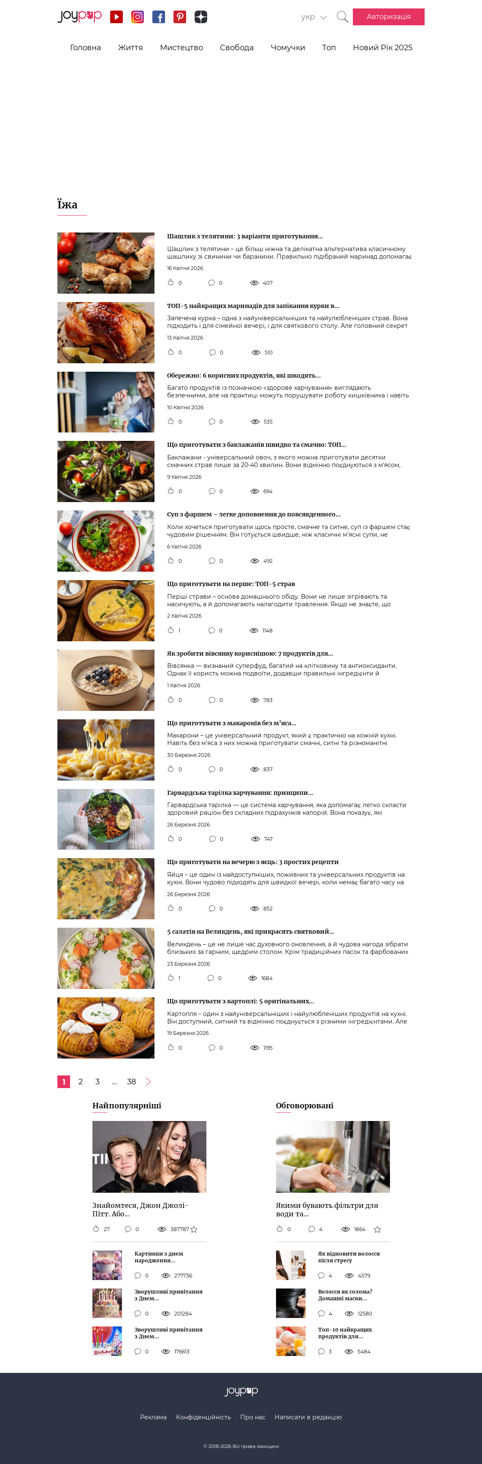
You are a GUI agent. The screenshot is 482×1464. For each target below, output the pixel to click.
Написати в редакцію (308, 1417)
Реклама (153, 1417)
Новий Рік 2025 (382, 47)
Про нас (252, 1417)
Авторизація (389, 17)
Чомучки (288, 47)
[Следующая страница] (148, 1081)
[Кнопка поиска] (343, 17)
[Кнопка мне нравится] (170, 282)
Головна (85, 47)
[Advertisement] (241, 135)
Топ (329, 47)
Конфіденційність (203, 1417)
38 (131, 1081)
